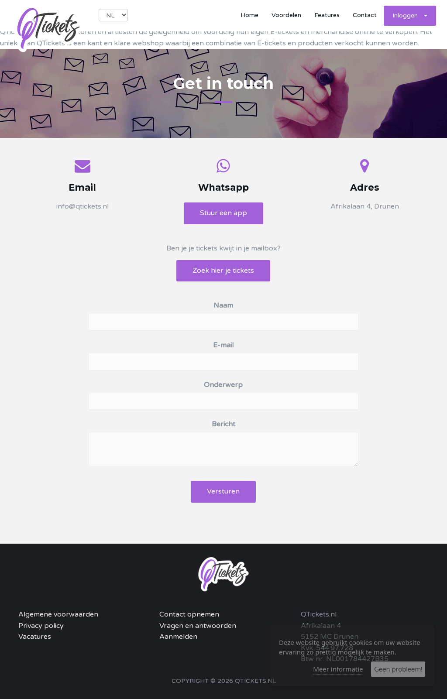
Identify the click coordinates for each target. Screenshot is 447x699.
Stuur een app (223, 213)
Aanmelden (178, 636)
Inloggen (409, 15)
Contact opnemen (189, 614)
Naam (223, 305)
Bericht (223, 424)
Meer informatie (338, 669)
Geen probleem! (398, 669)
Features (327, 15)
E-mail (223, 345)
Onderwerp (223, 384)
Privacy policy (41, 625)
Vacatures (34, 636)
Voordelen (286, 15)
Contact (365, 15)
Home (249, 15)
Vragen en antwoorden (197, 625)
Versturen (223, 491)
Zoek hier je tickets (223, 270)
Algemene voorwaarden (58, 614)
